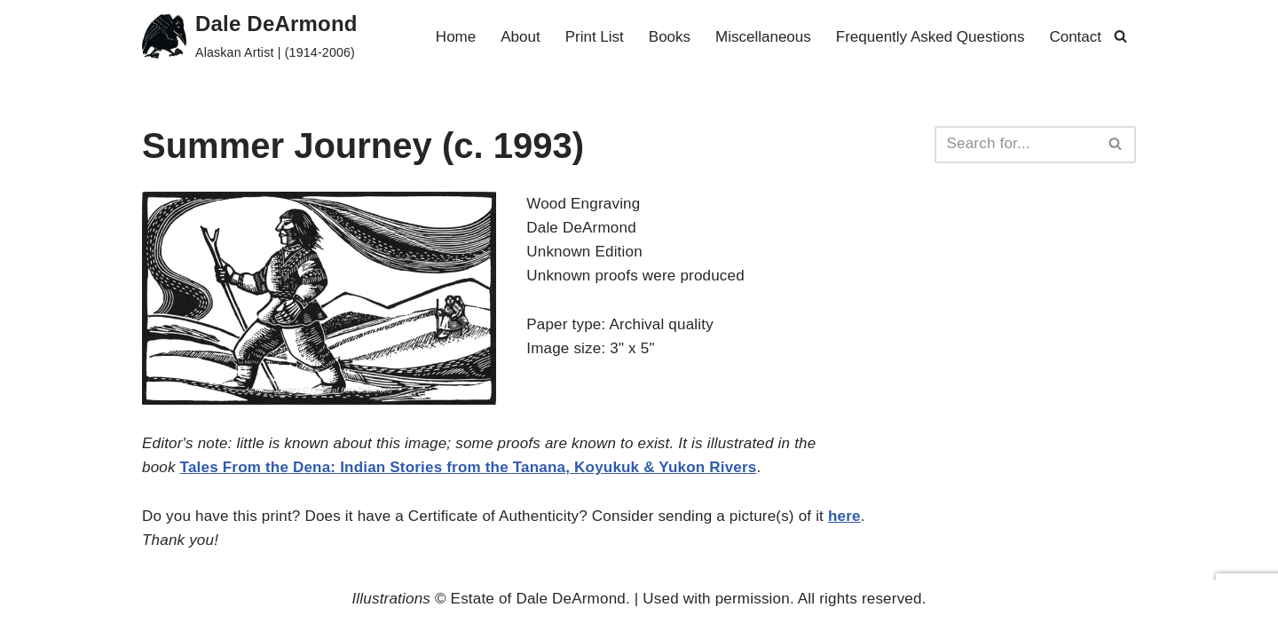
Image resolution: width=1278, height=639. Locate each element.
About (520, 36)
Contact (1075, 36)
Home (456, 36)
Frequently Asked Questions (930, 36)
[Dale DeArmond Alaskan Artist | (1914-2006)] (250, 36)
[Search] (1120, 36)
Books (669, 36)
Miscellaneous (763, 36)
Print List (594, 36)
